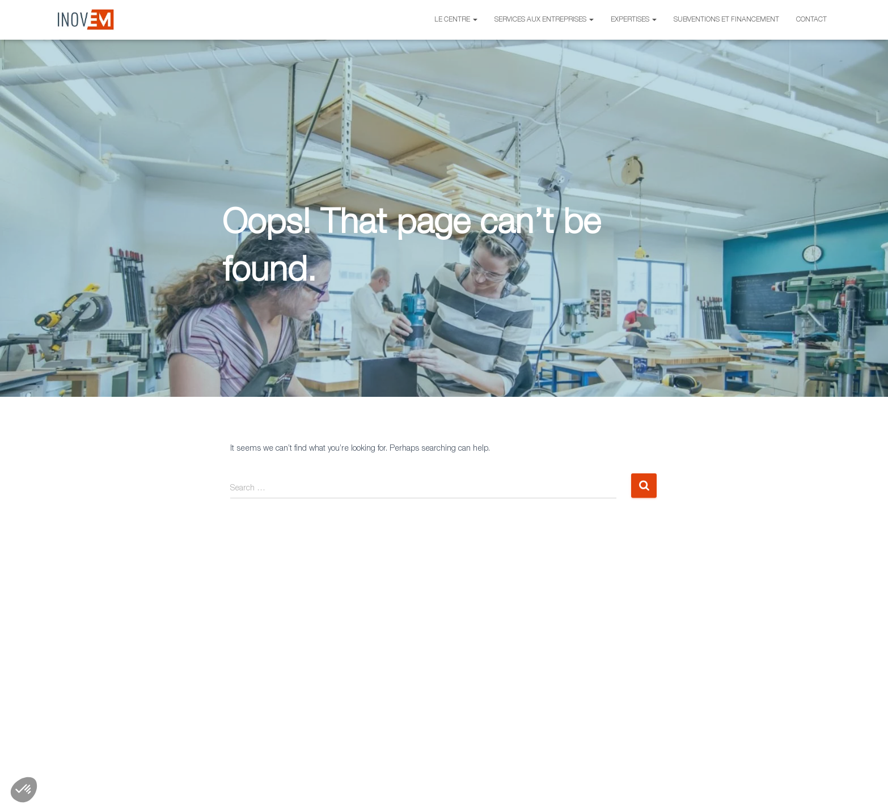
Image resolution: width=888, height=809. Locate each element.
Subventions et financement (726, 19)
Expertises (634, 19)
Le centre (455, 19)
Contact (811, 19)
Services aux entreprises (544, 19)
